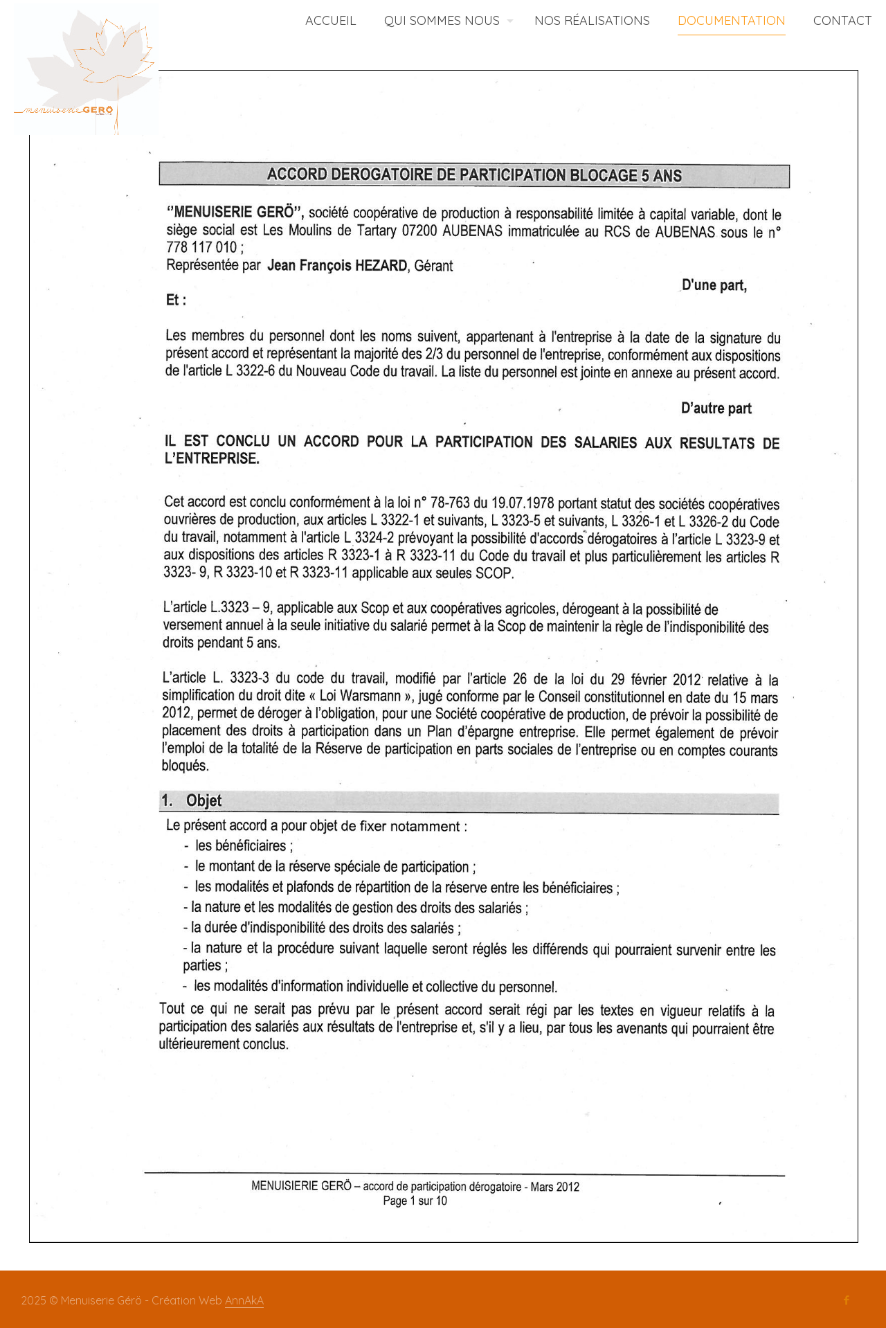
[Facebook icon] (846, 1300)
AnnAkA (244, 1300)
